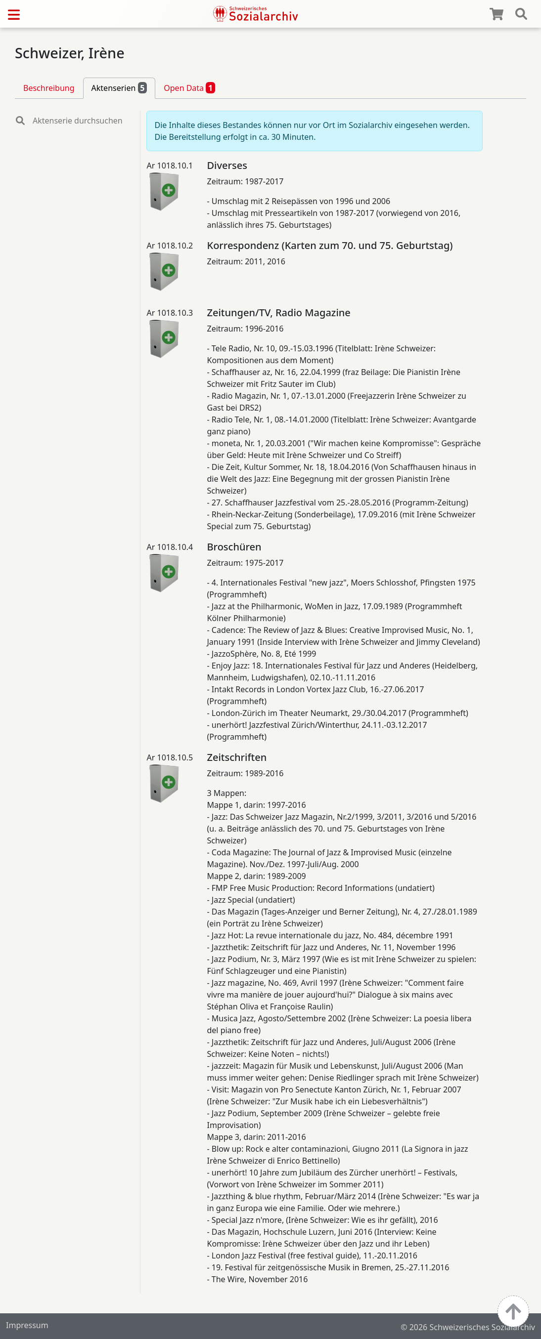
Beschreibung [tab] (49, 88)
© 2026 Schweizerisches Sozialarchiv (468, 1327)
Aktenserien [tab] (119, 87)
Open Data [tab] (189, 87)
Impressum (27, 1325)
